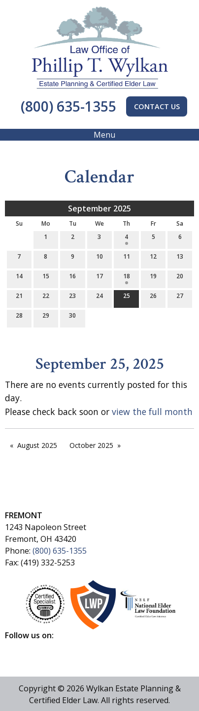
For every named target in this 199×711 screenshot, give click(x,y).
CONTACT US (157, 106)
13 (179, 258)
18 (126, 278)
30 (72, 317)
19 (153, 278)
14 (19, 278)
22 (45, 298)
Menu (99, 134)
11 (126, 258)
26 (153, 298)
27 (179, 298)
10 (99, 258)
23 (72, 298)
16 (72, 278)
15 (45, 278)
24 (99, 298)
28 (19, 317)
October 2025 (91, 445)
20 (179, 278)
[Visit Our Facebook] (13, 646)
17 (99, 278)
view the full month (152, 411)
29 (45, 317)
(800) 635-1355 (66, 106)
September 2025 (99, 208)
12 (153, 258)
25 (126, 298)
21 (19, 298)
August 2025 (37, 445)
